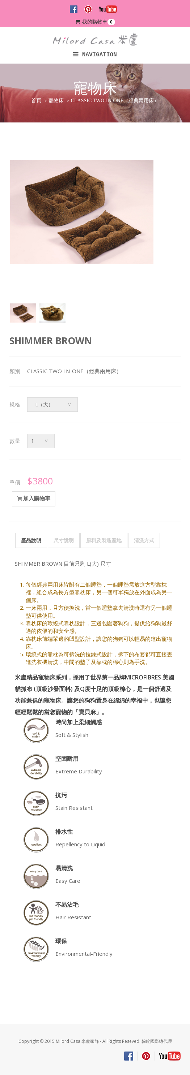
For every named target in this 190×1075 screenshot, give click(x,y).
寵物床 (56, 100)
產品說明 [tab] (31, 540)
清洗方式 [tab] (144, 540)
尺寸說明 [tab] (64, 540)
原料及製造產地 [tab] (104, 540)
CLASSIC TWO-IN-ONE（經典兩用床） (115, 100)
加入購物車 (33, 498)
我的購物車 (95, 21)
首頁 (36, 100)
